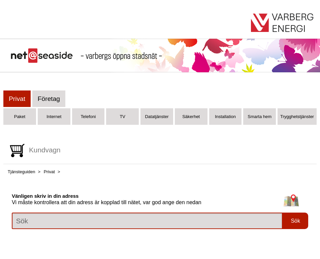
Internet (53, 116)
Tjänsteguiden (21, 171)
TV (122, 116)
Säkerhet (191, 116)
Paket (19, 116)
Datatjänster (156, 116)
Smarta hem (259, 116)
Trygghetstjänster (297, 116)
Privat (17, 98)
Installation (225, 116)
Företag (49, 98)
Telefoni (88, 116)
